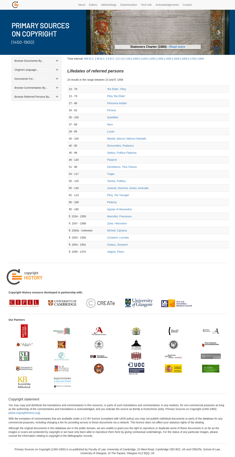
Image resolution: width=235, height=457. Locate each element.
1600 (185, 58)
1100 (144, 58)
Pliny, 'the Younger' (118, 195)
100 (128, 58)
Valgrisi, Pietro (115, 251)
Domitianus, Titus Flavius (122, 166)
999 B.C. (89, 58)
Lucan (110, 131)
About (81, 4)
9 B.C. (111, 58)
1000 (136, 58)
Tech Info (146, 4)
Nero (110, 124)
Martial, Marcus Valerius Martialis (126, 138)
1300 (160, 58)
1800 (201, 58)
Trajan (111, 173)
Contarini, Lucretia (118, 237)
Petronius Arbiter (117, 103)
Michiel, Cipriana (117, 230)
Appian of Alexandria (119, 209)
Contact (187, 4)
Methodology (108, 4)
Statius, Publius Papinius (122, 152)
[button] (97, 32)
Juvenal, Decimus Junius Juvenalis (128, 188)
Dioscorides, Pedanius (120, 145)
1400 (168, 58)
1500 (177, 58)
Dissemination (128, 4)
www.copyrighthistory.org (24, 412)
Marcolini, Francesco (119, 216)
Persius (111, 110)
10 (122, 58)
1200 (152, 58)
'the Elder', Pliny (116, 89)
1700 (193, 58)
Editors (93, 4)
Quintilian (112, 117)
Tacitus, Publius (116, 181)
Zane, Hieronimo (117, 223)
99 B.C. (101, 58)
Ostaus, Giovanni (117, 244)
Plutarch (112, 159)
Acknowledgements (167, 4)
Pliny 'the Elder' (116, 96)
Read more (177, 46)
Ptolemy (112, 202)
